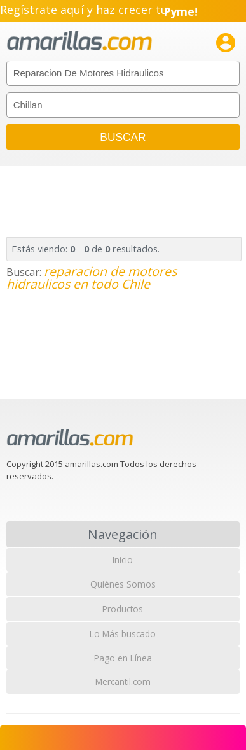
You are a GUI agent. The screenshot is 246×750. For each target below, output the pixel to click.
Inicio (123, 560)
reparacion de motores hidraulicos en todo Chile (91, 277)
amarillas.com (79, 41)
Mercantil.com (123, 681)
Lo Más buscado (123, 634)
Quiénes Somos (123, 584)
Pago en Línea (123, 658)
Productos (122, 609)
